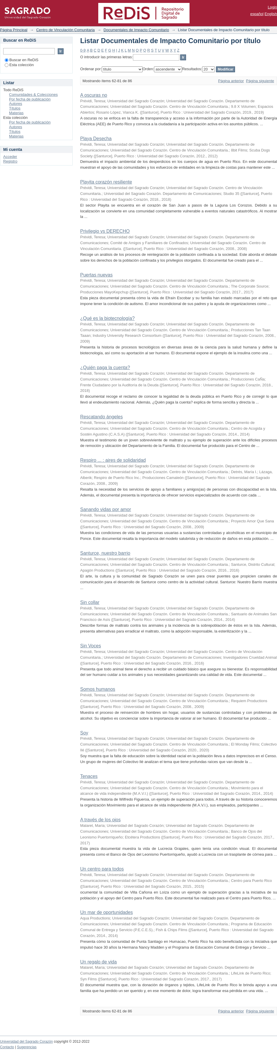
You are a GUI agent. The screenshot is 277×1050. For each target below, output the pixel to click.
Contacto (7, 1047)
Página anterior (231, 81)
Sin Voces (90, 645)
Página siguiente (260, 81)
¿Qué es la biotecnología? (107, 318)
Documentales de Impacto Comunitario (136, 30)
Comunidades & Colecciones (33, 94)
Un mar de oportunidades (106, 912)
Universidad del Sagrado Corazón (26, 1042)
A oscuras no (93, 95)
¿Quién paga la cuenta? (105, 367)
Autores (15, 103)
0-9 (83, 50)
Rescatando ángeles (101, 416)
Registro (10, 161)
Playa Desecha (96, 138)
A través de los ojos (100, 819)
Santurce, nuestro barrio (105, 553)
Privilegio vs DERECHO (105, 231)
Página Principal (13, 30)
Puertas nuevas (96, 274)
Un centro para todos (102, 868)
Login (272, 7)
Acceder (10, 156)
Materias (16, 113)
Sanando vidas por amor (105, 509)
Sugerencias (26, 1047)
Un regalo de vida (98, 961)
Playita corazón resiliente (106, 181)
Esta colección (19, 65)
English (270, 14)
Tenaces (89, 776)
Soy (84, 732)
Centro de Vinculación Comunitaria (65, 30)
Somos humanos (97, 689)
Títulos (14, 108)
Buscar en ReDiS (21, 60)
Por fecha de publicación (29, 99)
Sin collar (89, 602)
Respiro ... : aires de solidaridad (113, 460)
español (257, 14)
